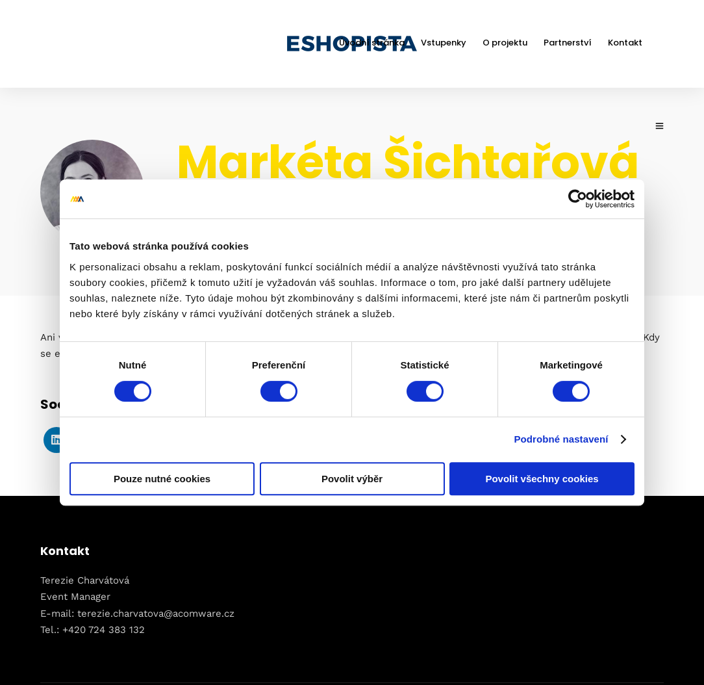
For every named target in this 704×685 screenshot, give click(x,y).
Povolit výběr (352, 478)
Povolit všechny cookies (541, 478)
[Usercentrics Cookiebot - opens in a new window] (578, 199)
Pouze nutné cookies (162, 478)
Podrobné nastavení (561, 439)
